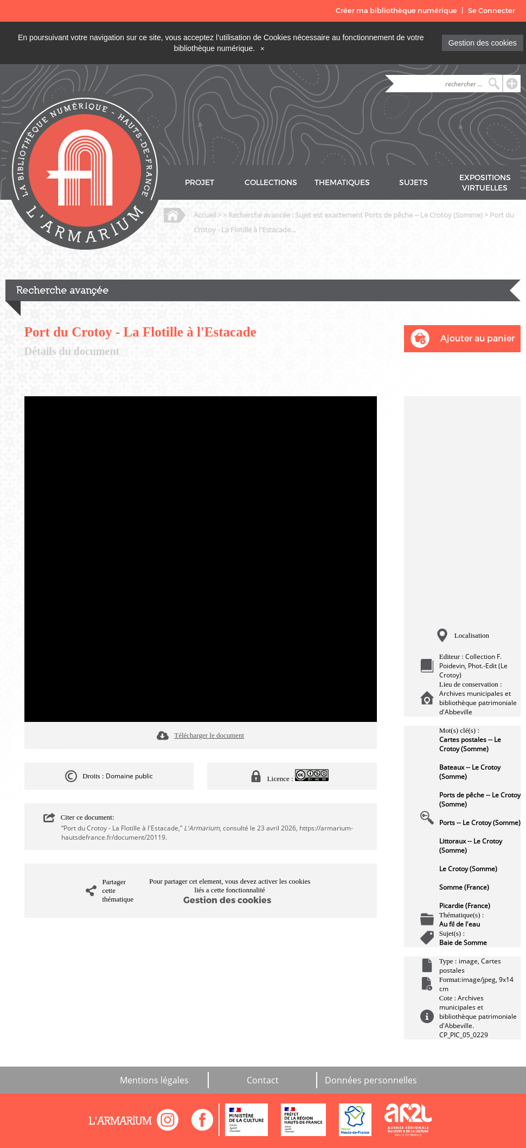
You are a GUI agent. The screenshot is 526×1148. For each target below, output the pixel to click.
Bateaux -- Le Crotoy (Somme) (470, 772)
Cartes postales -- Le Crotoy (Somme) (470, 744)
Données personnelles (371, 1080)
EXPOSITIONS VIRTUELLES (485, 183)
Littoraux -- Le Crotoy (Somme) (470, 845)
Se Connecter (491, 10)
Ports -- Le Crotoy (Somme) (480, 822)
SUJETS (413, 182)
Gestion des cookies (482, 43)
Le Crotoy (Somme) (468, 868)
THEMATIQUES (342, 182)
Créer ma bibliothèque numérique (396, 10)
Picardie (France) (464, 905)
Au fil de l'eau (459, 924)
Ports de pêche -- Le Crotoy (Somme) (480, 799)
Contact (263, 1080)
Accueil (205, 215)
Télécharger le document (209, 735)
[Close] (262, 48)
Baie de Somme (463, 942)
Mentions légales (154, 1080)
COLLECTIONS (271, 182)
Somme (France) (464, 887)
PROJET (199, 182)
